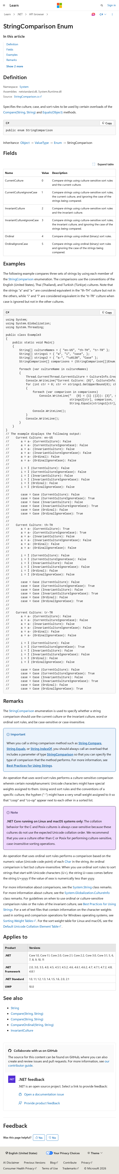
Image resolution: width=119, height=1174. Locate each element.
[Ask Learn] (93, 14)
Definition (12, 44)
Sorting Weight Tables (18, 921)
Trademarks (69, 1168)
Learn (7, 14)
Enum (58, 142)
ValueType (42, 142)
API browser (36, 14)
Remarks (11, 60)
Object (25, 142)
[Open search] (102, 5)
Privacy (85, 1162)
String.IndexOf (41, 748)
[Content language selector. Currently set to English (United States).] (21, 1153)
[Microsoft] (59, 5)
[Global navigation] (4, 5)
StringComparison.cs (26, 96)
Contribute (69, 1162)
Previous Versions (34, 1162)
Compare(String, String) (19, 112)
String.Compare (89, 743)
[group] (59, 504)
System (24, 87)
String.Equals (16, 748)
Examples (12, 54)
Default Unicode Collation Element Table (31, 926)
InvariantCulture (22, 1030)
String (15, 1008)
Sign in (111, 5)
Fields (9, 49)
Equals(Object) (53, 112)
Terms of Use (50, 1168)
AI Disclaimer (11, 1162)
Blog (53, 1162)
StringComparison (21, 279)
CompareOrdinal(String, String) (32, 1025)
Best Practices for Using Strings (29, 765)
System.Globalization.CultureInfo (87, 893)
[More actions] (112, 14)
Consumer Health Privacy (18, 1168)
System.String (82, 887)
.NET (20, 14)
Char (68, 861)
